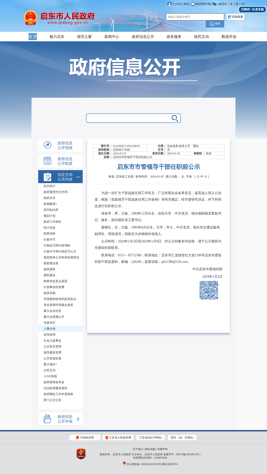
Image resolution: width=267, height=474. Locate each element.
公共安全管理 (52, 346)
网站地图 (150, 449)
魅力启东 (57, 37)
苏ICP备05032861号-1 (188, 454)
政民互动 (201, 37)
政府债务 (49, 269)
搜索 (215, 24)
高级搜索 (235, 17)
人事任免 (49, 328)
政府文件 (49, 197)
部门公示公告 (52, 400)
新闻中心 (111, 37)
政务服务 (174, 37)
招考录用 (49, 334)
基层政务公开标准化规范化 (61, 257)
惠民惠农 (49, 275)
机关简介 (49, 186)
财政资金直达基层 (55, 281)
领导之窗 (84, 37)
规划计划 (49, 215)
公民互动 (49, 370)
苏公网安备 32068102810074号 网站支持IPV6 (150, 463)
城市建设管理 (52, 352)
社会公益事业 (52, 340)
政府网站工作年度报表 (58, 394)
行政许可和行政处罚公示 (60, 251)
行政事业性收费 (54, 287)
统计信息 (49, 227)
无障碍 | (246, 9)
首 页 (33, 37)
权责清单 (49, 233)
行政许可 (49, 239)
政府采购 (49, 293)
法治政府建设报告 (55, 388)
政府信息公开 (143, 37)
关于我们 (138, 449)
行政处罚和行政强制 (57, 245)
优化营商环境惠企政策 (58, 304)
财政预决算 (51, 263)
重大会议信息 (52, 310)
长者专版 (258, 9)
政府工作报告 (52, 221)
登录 (186, 4)
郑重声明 (162, 449)
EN (243, 4)
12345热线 (50, 376)
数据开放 (229, 37)
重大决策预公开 (54, 316)
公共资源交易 (52, 358)
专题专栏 (49, 322)
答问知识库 (51, 209)
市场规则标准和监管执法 (60, 299)
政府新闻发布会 (54, 382)
